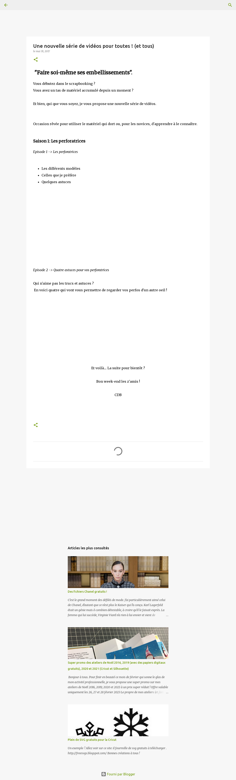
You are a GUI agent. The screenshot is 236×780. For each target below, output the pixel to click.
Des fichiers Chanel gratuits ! (87, 591)
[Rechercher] (17, 5)
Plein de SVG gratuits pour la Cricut (92, 739)
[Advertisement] (118, 503)
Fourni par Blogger (118, 774)
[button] (35, 60)
